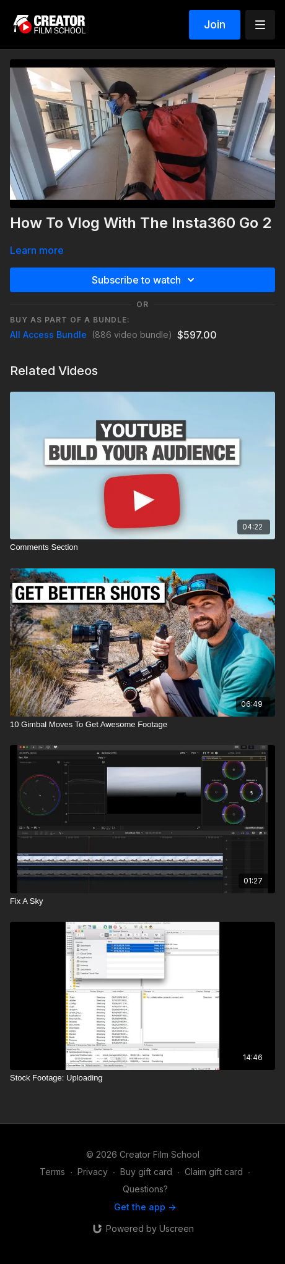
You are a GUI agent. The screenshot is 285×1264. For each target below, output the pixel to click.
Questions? (145, 1189)
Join (215, 24)
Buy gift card (146, 1171)
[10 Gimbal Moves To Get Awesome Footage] (142, 724)
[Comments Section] (142, 547)
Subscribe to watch (145, 279)
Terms (52, 1171)
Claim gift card (214, 1171)
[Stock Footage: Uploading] (142, 1078)
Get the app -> (145, 1207)
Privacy (92, 1171)
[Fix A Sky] (142, 901)
